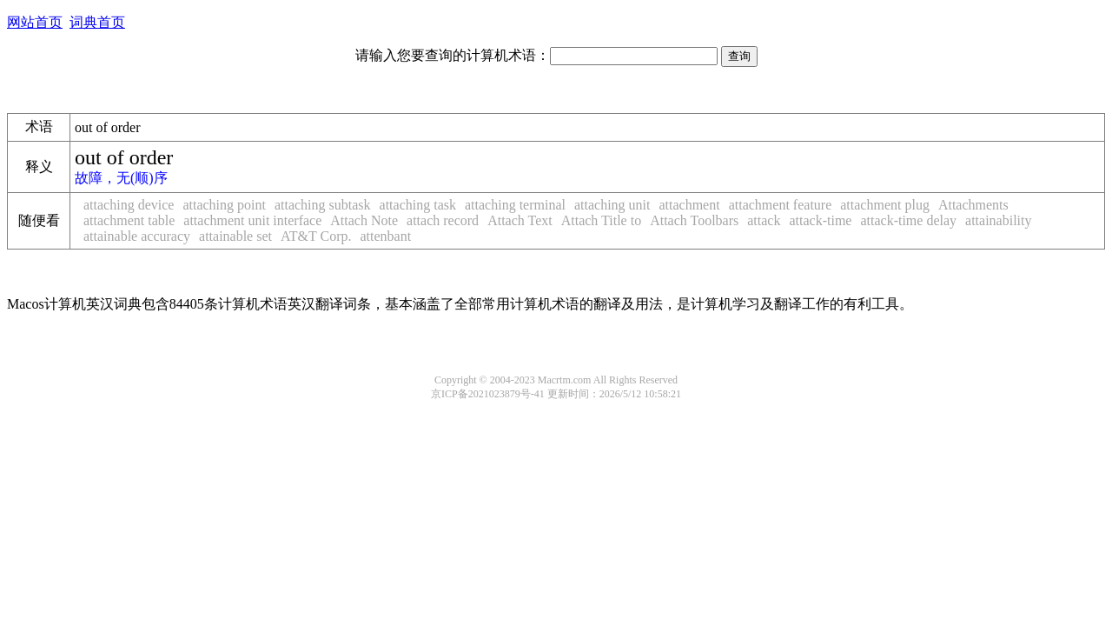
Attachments (973, 204)
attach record (443, 220)
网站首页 (35, 22)
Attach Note (364, 220)
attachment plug (885, 204)
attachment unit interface (252, 220)
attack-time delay (908, 220)
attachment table (129, 220)
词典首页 (97, 22)
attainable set (235, 236)
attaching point (224, 204)
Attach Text (520, 220)
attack (763, 220)
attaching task (418, 204)
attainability (998, 220)
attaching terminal (515, 204)
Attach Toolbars (694, 220)
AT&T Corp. (316, 236)
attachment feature (780, 204)
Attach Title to (601, 220)
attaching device (128, 204)
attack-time (820, 220)
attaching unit (612, 204)
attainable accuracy (136, 236)
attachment (689, 204)
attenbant (385, 236)
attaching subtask (323, 204)
